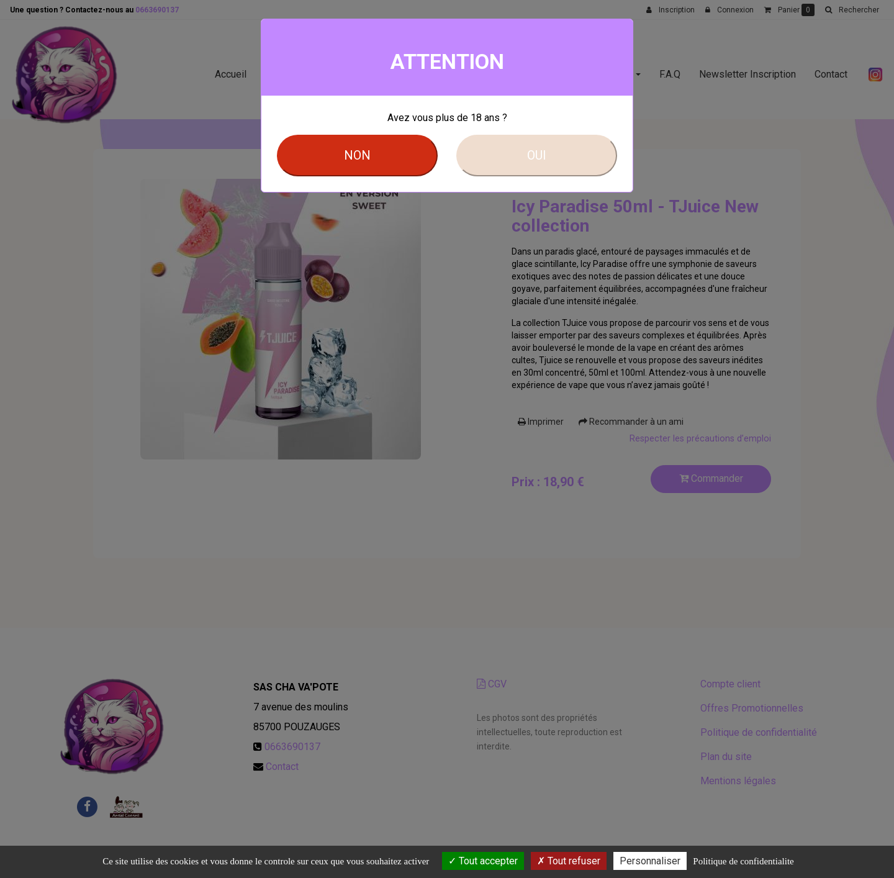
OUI (536, 155)
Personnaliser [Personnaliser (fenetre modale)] (650, 861)
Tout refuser (568, 861)
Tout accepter (483, 861)
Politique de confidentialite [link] (743, 861)
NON (357, 155)
